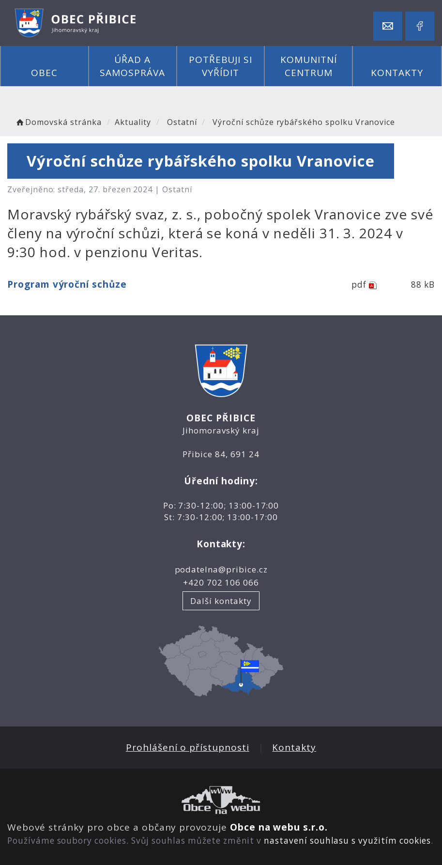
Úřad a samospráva (132, 66)
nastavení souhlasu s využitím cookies (347, 840)
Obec (44, 72)
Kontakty (397, 72)
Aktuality (133, 122)
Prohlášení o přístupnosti (187, 747)
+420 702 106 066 (221, 582)
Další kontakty (220, 600)
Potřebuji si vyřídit (220, 66)
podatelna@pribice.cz (221, 569)
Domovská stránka (58, 122)
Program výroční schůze (67, 284)
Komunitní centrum (308, 66)
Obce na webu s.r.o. (279, 827)
